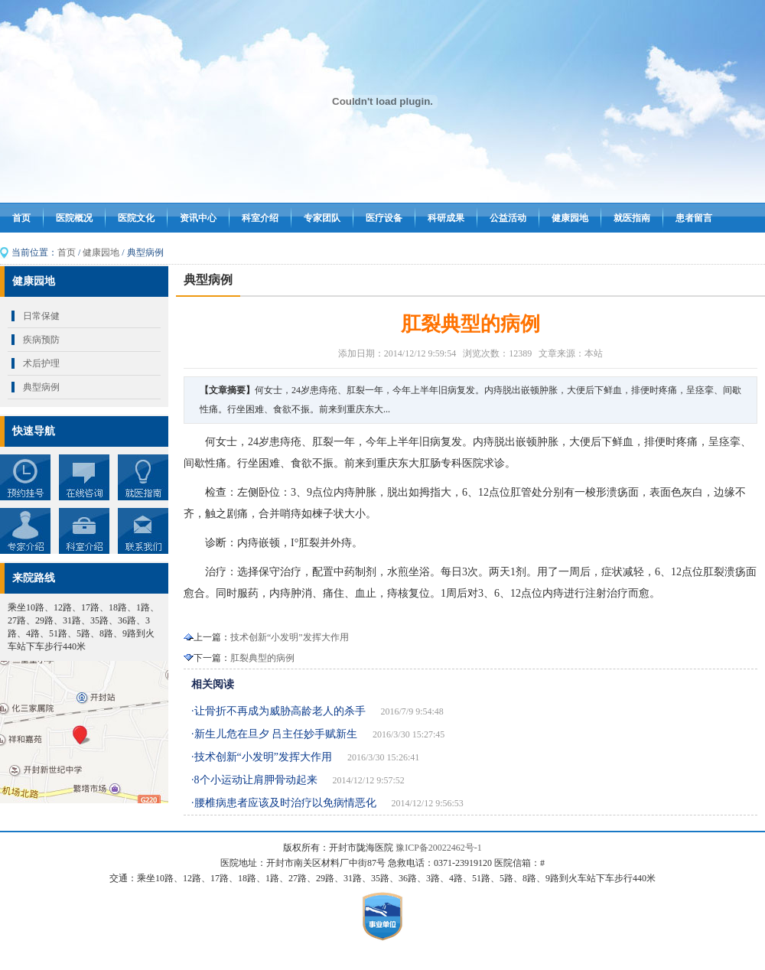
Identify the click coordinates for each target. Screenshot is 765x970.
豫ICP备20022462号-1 (439, 847)
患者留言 (693, 218)
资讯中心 (198, 218)
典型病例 (41, 387)
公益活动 (508, 218)
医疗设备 (384, 218)
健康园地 (570, 218)
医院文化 (136, 218)
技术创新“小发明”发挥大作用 (289, 637)
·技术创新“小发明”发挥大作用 (261, 757)
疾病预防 (41, 339)
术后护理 (41, 363)
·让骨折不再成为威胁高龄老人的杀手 (278, 711)
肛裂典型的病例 (262, 658)
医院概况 (74, 218)
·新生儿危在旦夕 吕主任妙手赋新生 (274, 734)
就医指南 (632, 218)
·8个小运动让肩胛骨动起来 (254, 780)
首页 (21, 218)
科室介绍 (260, 218)
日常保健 (41, 316)
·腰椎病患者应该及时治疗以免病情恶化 (283, 803)
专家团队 (322, 218)
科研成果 (446, 218)
